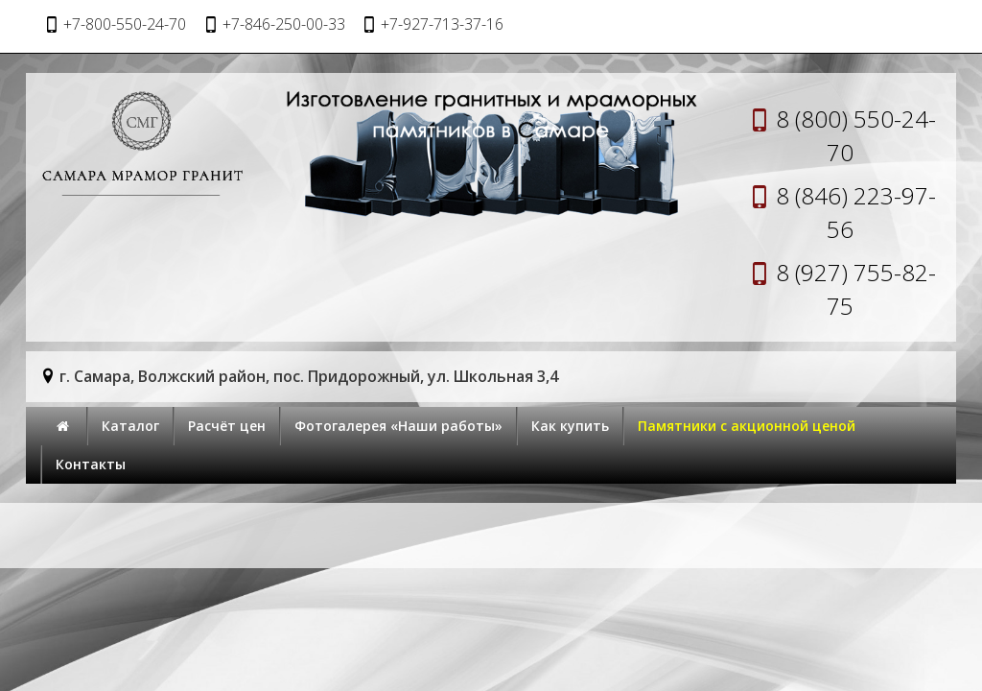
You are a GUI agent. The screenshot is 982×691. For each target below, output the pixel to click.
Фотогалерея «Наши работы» (398, 426)
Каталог (130, 426)
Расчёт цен (227, 426)
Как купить (570, 426)
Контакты (91, 464)
